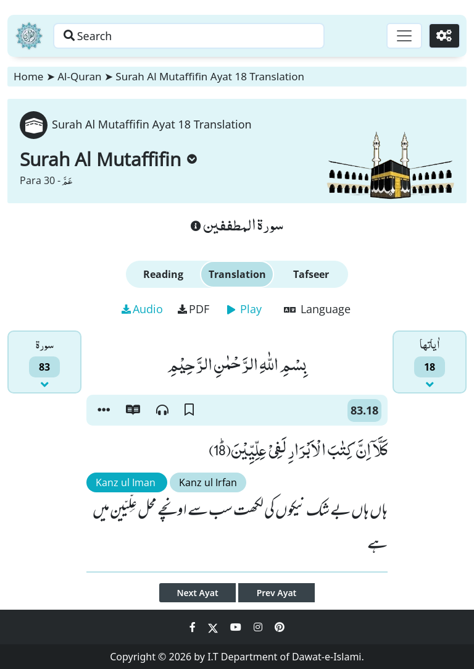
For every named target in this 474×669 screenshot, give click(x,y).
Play (244, 308)
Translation (237, 274)
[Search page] (193, 36)
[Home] (29, 36)
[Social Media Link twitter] (214, 627)
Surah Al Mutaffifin (108, 159)
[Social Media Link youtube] (237, 627)
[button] (104, 410)
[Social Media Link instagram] (259, 627)
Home (28, 76)
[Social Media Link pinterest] (280, 627)
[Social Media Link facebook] (193, 627)
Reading (163, 274)
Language (317, 308)
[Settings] (444, 36)
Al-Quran (79, 76)
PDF (193, 308)
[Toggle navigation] (404, 36)
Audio (142, 308)
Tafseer (311, 274)
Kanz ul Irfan (208, 482)
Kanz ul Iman (127, 482)
